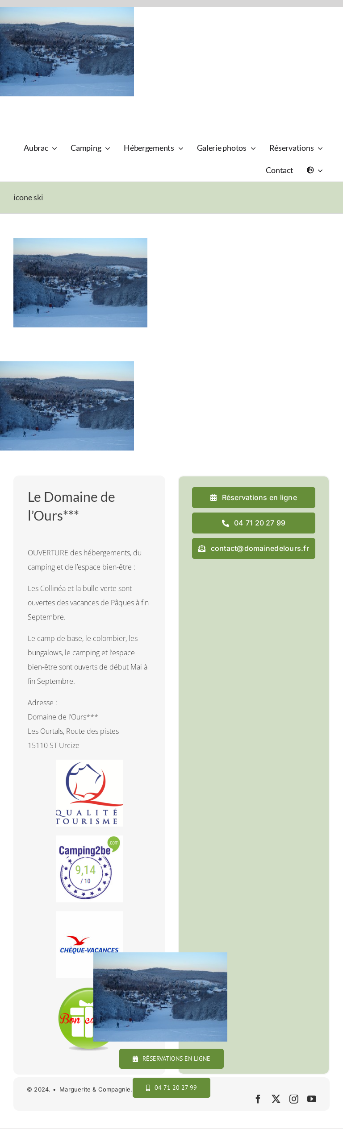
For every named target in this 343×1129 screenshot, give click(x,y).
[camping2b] (89, 839)
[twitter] (276, 1099)
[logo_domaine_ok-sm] (38, 107)
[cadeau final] (89, 991)
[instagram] (293, 1099)
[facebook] (258, 1099)
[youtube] (311, 1099)
